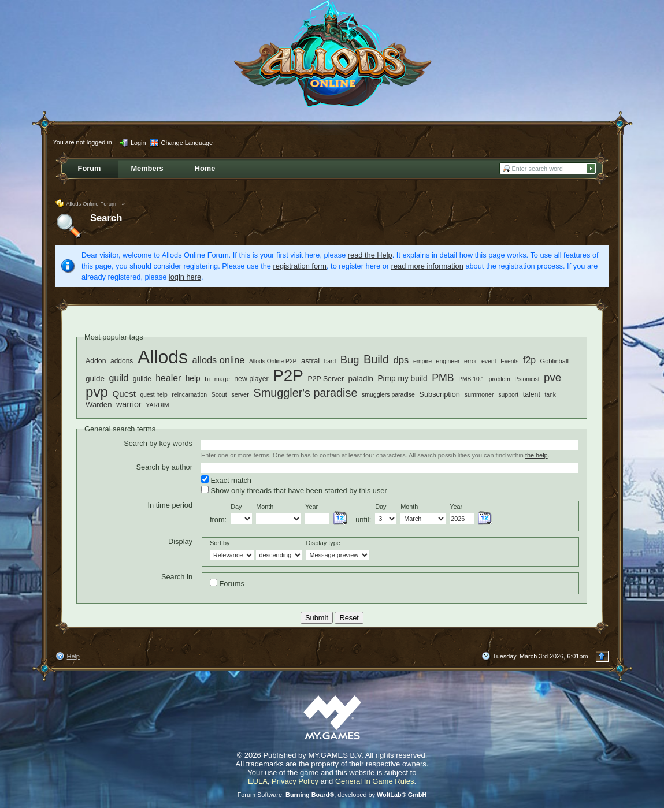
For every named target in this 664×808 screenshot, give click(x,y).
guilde (142, 379)
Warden (99, 404)
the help (536, 455)
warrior (129, 404)
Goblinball (554, 361)
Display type (323, 542)
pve (552, 377)
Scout (219, 394)
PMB (443, 377)
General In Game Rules (374, 781)
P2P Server (326, 379)
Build (376, 359)
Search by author (164, 467)
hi (207, 378)
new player (251, 379)
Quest (124, 394)
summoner (479, 394)
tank (549, 395)
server (240, 394)
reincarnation (189, 394)
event (488, 361)
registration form (300, 266)
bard (330, 361)
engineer (448, 361)
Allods (163, 357)
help (193, 378)
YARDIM (157, 404)
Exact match (226, 480)
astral (310, 360)
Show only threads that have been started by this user (294, 490)
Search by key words (158, 443)
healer (168, 378)
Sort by (219, 542)
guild (118, 378)
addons (121, 361)
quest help (154, 395)
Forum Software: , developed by (332, 794)
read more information (427, 266)
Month (264, 506)
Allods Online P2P (273, 361)
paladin (360, 378)
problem (499, 379)
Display (180, 541)
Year (311, 506)
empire (422, 361)
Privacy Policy (295, 781)
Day (236, 506)
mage (222, 378)
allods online (218, 360)
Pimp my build (402, 378)
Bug (349, 359)
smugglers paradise (388, 394)
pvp (97, 392)
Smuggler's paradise (306, 392)
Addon (96, 361)
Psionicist (526, 379)
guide (95, 378)
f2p (529, 360)
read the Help (370, 255)
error (470, 361)
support (508, 394)
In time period (169, 505)
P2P (288, 376)
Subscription (439, 394)
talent (531, 394)
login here (185, 277)
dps (401, 360)
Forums (227, 583)
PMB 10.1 (471, 379)
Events (509, 361)
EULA (258, 781)
